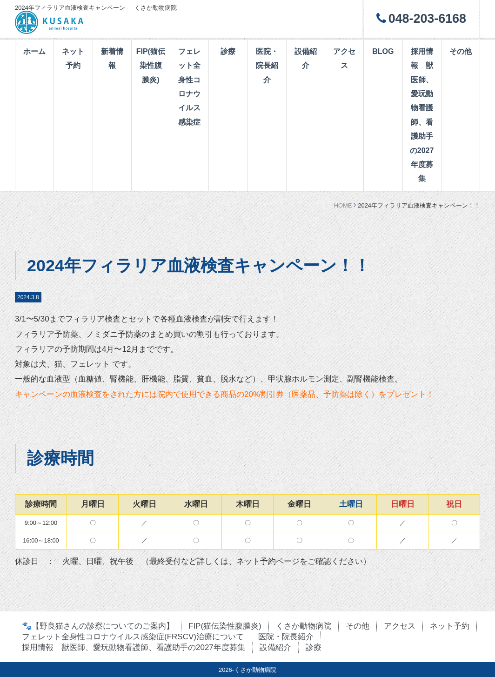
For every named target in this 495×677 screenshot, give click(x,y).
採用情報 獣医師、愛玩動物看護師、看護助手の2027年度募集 (422, 114)
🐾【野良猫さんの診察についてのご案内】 (98, 626)
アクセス (344, 58)
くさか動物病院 (303, 626)
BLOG (383, 51)
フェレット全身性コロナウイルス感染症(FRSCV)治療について (133, 636)
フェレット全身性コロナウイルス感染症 (189, 86)
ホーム (34, 51)
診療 (228, 51)
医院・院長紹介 (267, 65)
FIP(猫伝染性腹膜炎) (150, 65)
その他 (460, 51)
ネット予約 (73, 58)
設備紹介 (305, 58)
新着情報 (112, 58)
